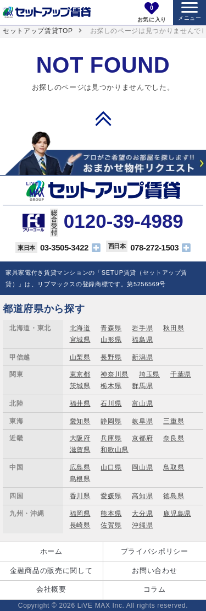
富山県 (142, 403)
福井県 (80, 403)
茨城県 (80, 386)
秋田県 (173, 328)
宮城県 (80, 339)
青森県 (111, 328)
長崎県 (80, 525)
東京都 (80, 374)
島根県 (80, 479)
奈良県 (173, 438)
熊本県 (111, 513)
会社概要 (51, 589)
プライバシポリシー (154, 551)
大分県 (142, 513)
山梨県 (80, 357)
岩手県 (142, 328)
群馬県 (142, 386)
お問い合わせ (154, 570)
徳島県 (173, 496)
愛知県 (80, 421)
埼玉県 (149, 374)
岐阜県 (142, 421)
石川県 (111, 403)
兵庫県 (111, 438)
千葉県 (180, 374)
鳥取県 (173, 467)
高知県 (142, 496)
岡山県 (142, 467)
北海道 (80, 328)
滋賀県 (80, 450)
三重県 (173, 421)
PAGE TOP (103, 118)
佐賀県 (111, 525)
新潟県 (142, 357)
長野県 (111, 357)
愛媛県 (111, 496)
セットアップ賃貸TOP (38, 31)
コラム (154, 589)
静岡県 (111, 421)
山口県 (111, 467)
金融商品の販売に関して (51, 570)
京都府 (142, 438)
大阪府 (80, 438)
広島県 (80, 467)
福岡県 (80, 513)
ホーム (51, 551)
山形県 (111, 339)
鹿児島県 (177, 513)
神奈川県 (115, 374)
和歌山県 (115, 450)
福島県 (142, 339)
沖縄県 (142, 525)
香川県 (80, 496)
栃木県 (111, 386)
